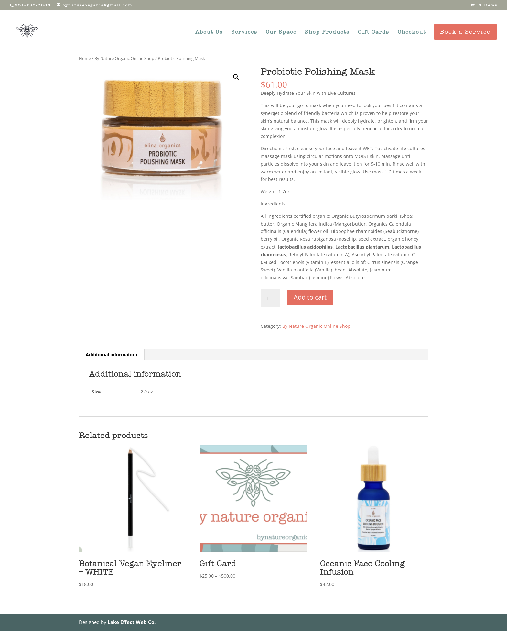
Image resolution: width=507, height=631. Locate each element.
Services (244, 32)
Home (85, 58)
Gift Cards (373, 32)
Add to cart (310, 297)
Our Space (281, 32)
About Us (209, 32)
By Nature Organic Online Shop (124, 58)
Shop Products (327, 32)
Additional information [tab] (111, 354)
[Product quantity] (270, 298)
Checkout (412, 32)
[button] (236, 77)
